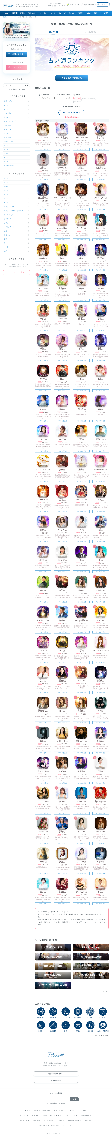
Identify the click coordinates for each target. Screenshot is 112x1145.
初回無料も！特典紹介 (18, 13)
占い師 (53, 13)
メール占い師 (90, 32)
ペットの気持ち (16, 165)
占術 (95, 13)
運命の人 (16, 117)
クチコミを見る (43, 149)
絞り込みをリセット (72, 117)
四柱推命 (16, 235)
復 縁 (16, 105)
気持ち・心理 (16, 141)
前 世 (16, 194)
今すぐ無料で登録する (71, 78)
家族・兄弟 (16, 129)
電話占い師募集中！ (56, 1074)
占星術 (16, 231)
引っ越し (16, 153)
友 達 (16, 145)
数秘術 (16, 239)
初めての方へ (32, 13)
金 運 (16, 161)
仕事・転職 (16, 125)
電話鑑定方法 (24, 1120)
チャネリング (16, 215)
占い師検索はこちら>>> (16, 89)
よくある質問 (104, 13)
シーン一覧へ (105, 992)
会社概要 (88, 1120)
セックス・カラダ (16, 121)
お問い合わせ (56, 1080)
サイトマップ (68, 1125)
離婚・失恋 (16, 137)
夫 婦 (16, 149)
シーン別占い (44, 13)
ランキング (62, 13)
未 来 (16, 190)
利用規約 (61, 1120)
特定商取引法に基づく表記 (49, 1125)
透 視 (16, 199)
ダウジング (16, 219)
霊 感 (16, 178)
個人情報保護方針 (74, 1120)
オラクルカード (16, 227)
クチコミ (71, 13)
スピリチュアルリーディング (16, 211)
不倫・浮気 (16, 113)
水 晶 (16, 203)
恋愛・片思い (16, 101)
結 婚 (16, 109)
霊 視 (16, 182)
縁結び (16, 251)
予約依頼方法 (86, 1115)
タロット (16, 223)
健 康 (16, 157)
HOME (6, 13)
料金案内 (80, 13)
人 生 (16, 133)
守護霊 (16, 186)
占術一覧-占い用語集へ (102, 1035)
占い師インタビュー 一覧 (52, 1115)
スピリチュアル (16, 207)
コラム (88, 13)
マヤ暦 (16, 247)
